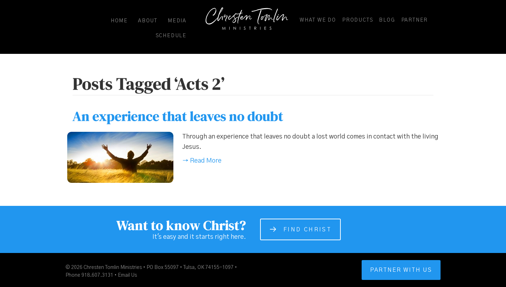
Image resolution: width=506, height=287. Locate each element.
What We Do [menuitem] (318, 20)
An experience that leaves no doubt (178, 116)
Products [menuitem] (357, 20)
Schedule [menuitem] (171, 35)
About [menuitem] (147, 20)
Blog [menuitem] (387, 20)
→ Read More (202, 161)
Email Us (127, 275)
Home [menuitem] (119, 20)
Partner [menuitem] (414, 20)
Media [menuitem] (177, 20)
